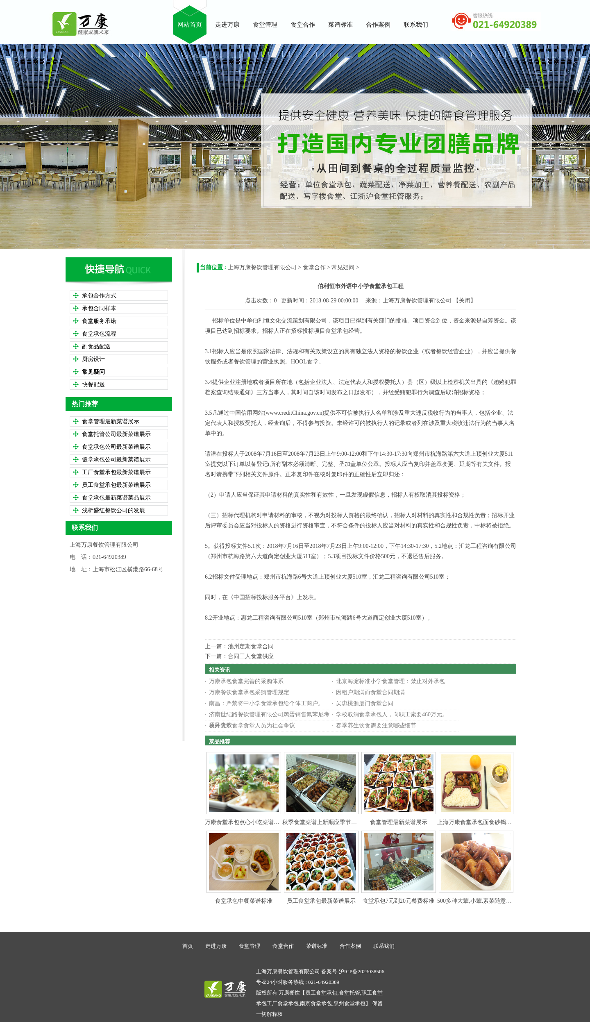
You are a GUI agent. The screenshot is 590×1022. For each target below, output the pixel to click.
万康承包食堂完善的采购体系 (246, 681)
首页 (187, 946)
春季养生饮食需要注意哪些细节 (376, 725)
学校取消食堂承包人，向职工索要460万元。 (392, 714)
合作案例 (350, 946)
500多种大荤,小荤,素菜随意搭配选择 (483, 901)
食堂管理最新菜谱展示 (398, 822)
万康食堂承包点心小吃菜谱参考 (245, 822)
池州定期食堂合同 (251, 646)
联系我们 (384, 946)
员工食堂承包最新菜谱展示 (321, 901)
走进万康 (216, 946)
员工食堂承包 (321, 993)
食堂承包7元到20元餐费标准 (398, 901)
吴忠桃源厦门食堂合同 (364, 703)
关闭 (464, 301)
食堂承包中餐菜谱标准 (243, 901)
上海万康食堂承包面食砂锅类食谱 (480, 822)
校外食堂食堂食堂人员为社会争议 (252, 725)
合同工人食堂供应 (251, 656)
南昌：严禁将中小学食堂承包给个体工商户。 (266, 703)
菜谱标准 (316, 946)
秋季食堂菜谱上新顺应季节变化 (322, 822)
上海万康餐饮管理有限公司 (262, 267)
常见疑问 (342, 267)
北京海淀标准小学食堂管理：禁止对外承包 (390, 681)
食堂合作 (314, 267)
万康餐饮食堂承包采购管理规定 (249, 692)
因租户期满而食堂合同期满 (370, 692)
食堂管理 (249, 946)
